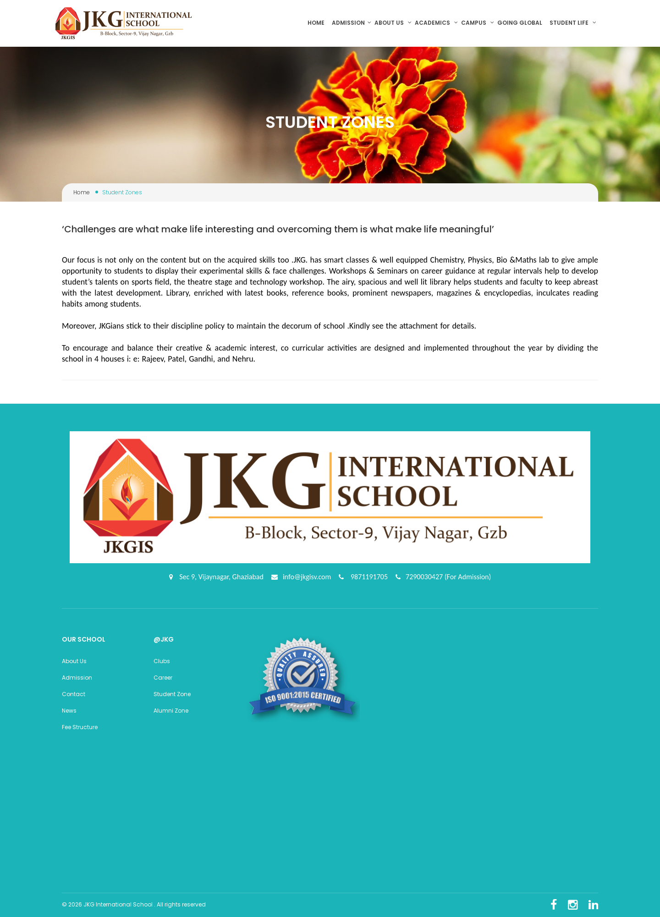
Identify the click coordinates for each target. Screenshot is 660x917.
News (69, 710)
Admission (351, 23)
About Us (74, 661)
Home (318, 23)
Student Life (573, 23)
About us (393, 23)
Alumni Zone (171, 710)
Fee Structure (80, 727)
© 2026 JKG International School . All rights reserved (134, 904)
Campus (477, 23)
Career (163, 677)
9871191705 (368, 576)
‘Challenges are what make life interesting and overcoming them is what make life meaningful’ (278, 229)
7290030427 (425, 576)
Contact (73, 694)
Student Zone (172, 694)
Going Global (520, 23)
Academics (436, 23)
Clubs (162, 661)
